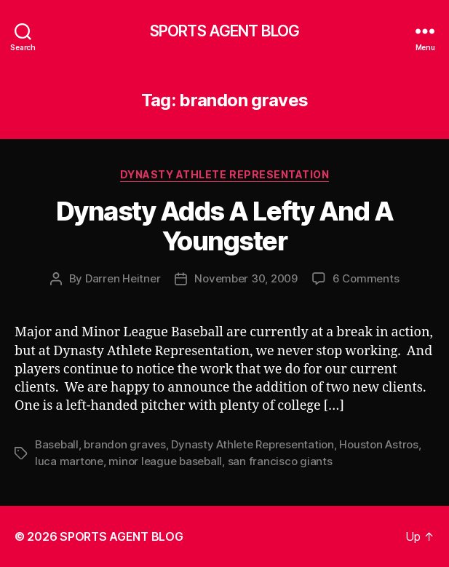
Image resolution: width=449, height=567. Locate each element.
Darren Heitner (122, 278)
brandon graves (124, 444)
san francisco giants (280, 461)
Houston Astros (378, 444)
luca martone (69, 461)
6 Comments (366, 278)
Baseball (57, 444)
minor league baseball (165, 461)
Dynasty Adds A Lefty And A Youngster (224, 226)
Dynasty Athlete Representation (224, 174)
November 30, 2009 (246, 278)
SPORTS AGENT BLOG (224, 31)
